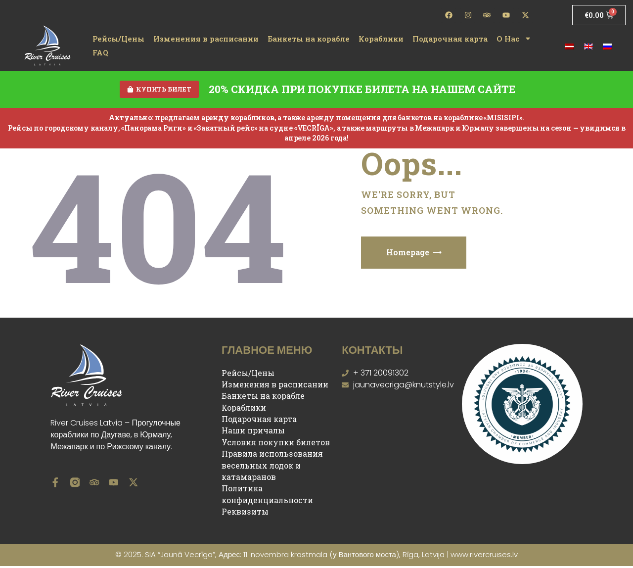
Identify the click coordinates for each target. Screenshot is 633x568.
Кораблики (381, 39)
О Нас (514, 39)
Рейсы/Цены (118, 39)
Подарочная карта (450, 39)
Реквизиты (245, 513)
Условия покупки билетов (276, 443)
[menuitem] (569, 45)
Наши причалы (253, 432)
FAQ (100, 52)
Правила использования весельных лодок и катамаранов (272, 467)
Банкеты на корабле (309, 39)
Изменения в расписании (206, 39)
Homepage (407, 254)
